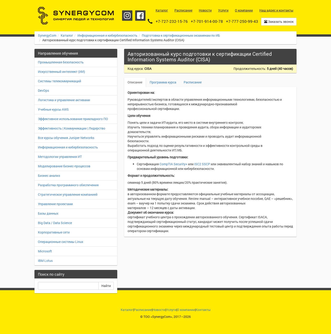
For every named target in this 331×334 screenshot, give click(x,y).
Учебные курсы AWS (53, 109)
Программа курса (163, 82)
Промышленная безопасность (61, 62)
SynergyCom (47, 35)
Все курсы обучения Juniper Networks (66, 138)
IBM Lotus (45, 260)
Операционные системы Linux (60, 241)
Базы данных (48, 213)
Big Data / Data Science (55, 223)
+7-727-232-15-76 (172, 21)
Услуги (171, 309)
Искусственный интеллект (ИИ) (61, 71)
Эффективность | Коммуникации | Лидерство (71, 128)
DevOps (43, 90)
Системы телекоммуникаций (59, 81)
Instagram (127, 15)
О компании (186, 309)
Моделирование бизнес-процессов (64, 166)
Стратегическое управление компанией (67, 194)
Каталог (67, 35)
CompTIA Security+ (173, 164)
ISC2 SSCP (202, 164)
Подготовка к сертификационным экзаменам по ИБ (181, 35)
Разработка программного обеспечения (68, 185)
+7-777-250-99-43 (242, 21)
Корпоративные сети (54, 232)
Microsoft (45, 251)
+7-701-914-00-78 (207, 21)
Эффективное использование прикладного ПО (73, 119)
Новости (158, 309)
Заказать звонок (279, 21)
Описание (135, 82)
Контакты (203, 309)
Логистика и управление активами (64, 100)
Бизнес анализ (49, 175)
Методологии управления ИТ (60, 156)
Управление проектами (55, 204)
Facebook (140, 15)
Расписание (193, 82)
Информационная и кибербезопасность (107, 35)
